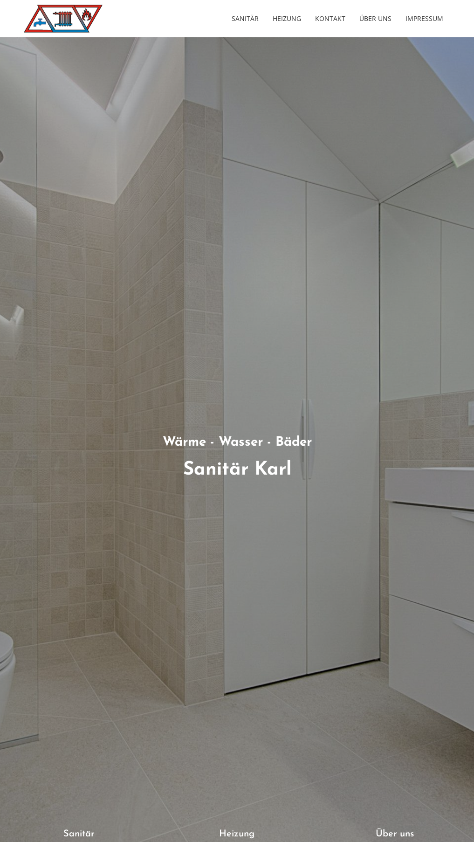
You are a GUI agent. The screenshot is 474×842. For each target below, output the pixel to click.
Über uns (375, 18)
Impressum (424, 18)
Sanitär (245, 18)
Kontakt (330, 18)
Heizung (287, 18)
